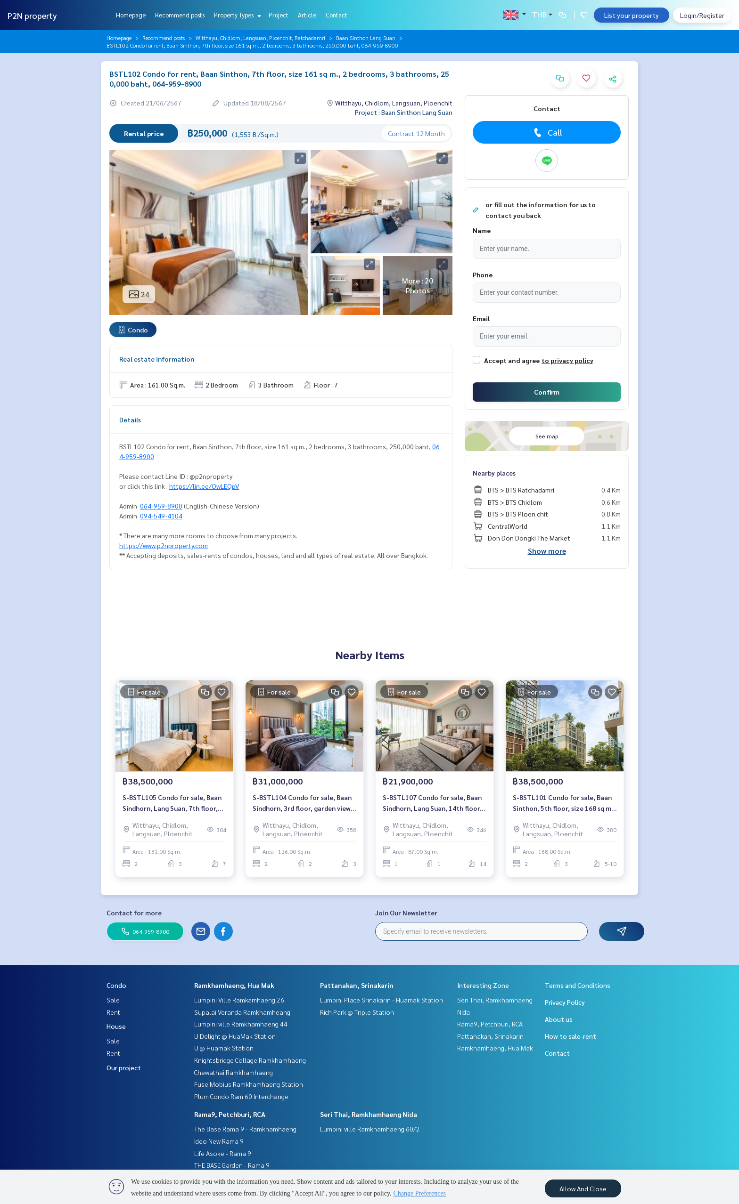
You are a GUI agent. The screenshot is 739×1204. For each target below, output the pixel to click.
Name (482, 230)
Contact (336, 15)
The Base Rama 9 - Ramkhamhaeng (245, 1128)
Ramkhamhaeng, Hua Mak (234, 985)
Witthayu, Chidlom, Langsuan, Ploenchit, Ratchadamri (260, 37)
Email (481, 318)
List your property (631, 15)
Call (547, 132)
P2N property (32, 15)
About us (559, 1019)
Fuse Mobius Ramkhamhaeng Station (248, 1084)
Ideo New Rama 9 (219, 1141)
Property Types (236, 15)
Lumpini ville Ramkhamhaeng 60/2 (370, 1128)
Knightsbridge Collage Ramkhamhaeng (250, 1060)
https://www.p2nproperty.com (163, 545)
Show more (547, 551)
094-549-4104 (161, 515)
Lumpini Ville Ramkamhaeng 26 (239, 999)
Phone (483, 274)
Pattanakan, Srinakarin (357, 985)
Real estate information (156, 359)
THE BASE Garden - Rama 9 (232, 1165)
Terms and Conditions (577, 985)
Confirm (546, 392)
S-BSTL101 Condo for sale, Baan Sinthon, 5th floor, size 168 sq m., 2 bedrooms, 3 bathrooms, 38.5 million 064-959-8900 (564, 803)
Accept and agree (512, 360)
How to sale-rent (570, 1036)
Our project (124, 1067)
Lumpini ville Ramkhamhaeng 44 (240, 1023)
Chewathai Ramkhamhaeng (233, 1072)
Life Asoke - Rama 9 (222, 1153)
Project (278, 15)
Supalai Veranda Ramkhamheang (242, 1012)
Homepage (131, 15)
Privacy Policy (565, 1002)
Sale (113, 999)
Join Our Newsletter (406, 912)
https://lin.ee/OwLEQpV (204, 486)
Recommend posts (180, 15)
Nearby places (494, 473)
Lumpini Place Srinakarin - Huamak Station (381, 999)
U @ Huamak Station (224, 1047)
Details (130, 419)
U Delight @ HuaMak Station (235, 1036)
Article (307, 15)
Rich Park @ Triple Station (357, 1012)
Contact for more (134, 912)
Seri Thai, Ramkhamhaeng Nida (368, 1114)
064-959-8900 (161, 505)
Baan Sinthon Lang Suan (365, 37)
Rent (113, 1012)
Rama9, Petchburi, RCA (229, 1114)
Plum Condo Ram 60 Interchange (241, 1096)
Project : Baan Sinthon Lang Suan (403, 112)
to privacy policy (567, 360)
